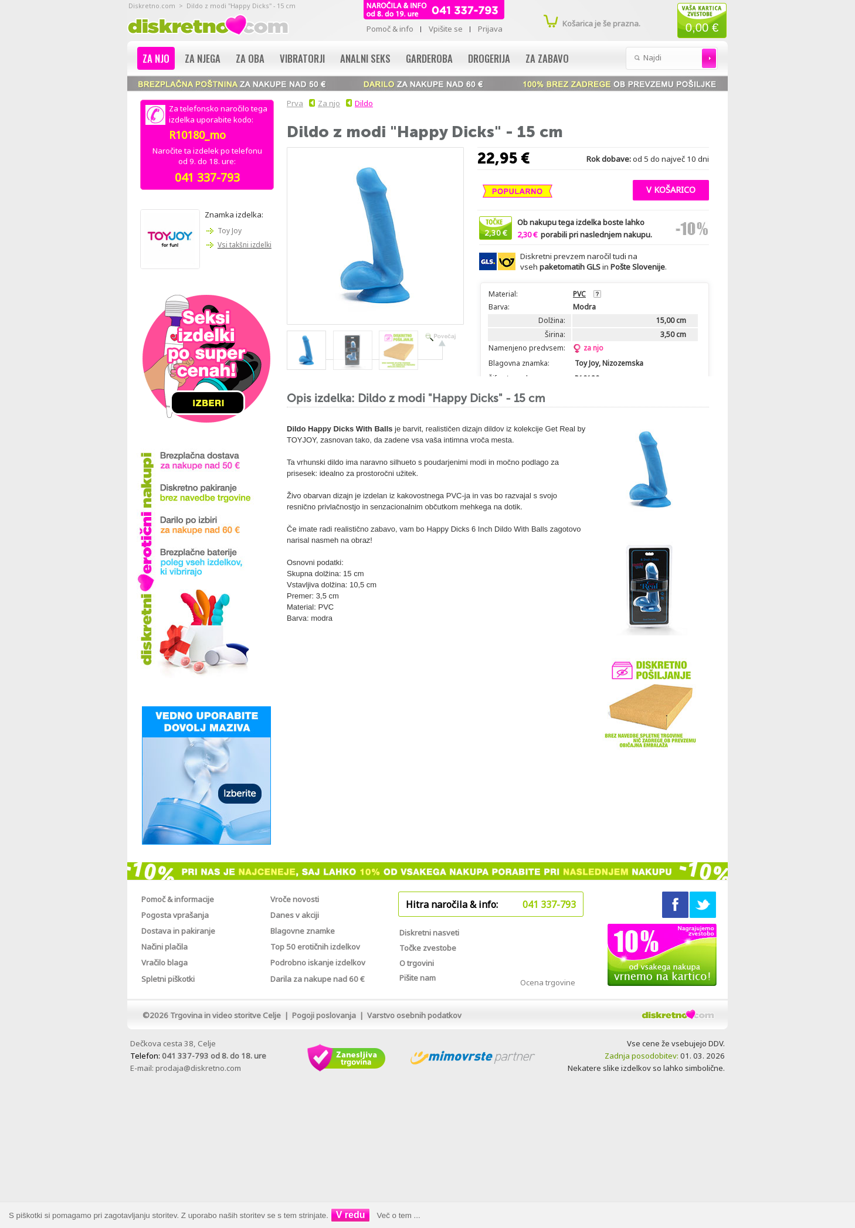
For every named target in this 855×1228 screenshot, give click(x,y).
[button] (671, 189)
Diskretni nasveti (429, 932)
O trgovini (416, 963)
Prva (293, 103)
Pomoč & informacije (177, 899)
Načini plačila (164, 946)
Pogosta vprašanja (175, 915)
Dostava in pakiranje (178, 931)
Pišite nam (417, 977)
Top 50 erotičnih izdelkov (315, 946)
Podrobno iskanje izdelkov (317, 962)
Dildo (364, 103)
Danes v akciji (294, 915)
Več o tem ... (398, 1215)
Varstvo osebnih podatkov (414, 1015)
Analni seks (365, 58)
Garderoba (429, 58)
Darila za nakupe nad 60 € (317, 979)
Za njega (202, 58)
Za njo (155, 58)
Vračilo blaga (164, 962)
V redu (350, 1215)
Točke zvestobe (427, 948)
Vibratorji (302, 58)
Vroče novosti (294, 899)
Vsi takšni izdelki (245, 245)
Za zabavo (547, 58)
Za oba (250, 58)
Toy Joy (230, 231)
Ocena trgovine (547, 982)
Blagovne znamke (302, 931)
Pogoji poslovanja (324, 1015)
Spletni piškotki (168, 979)
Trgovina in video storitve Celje (225, 1015)
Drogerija (489, 58)
